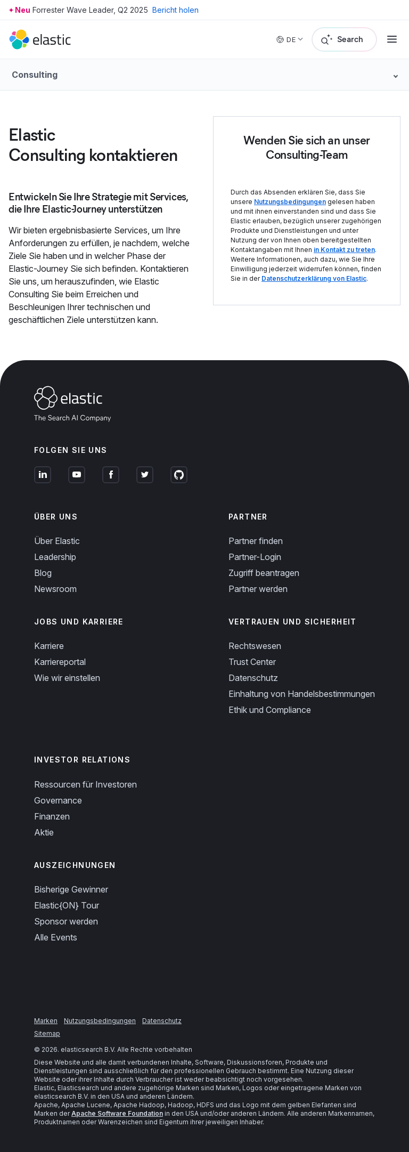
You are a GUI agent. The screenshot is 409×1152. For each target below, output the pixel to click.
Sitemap (47, 1033)
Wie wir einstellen (67, 677)
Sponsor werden (66, 921)
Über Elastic (57, 541)
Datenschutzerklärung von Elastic (313, 278)
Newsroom (55, 588)
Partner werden (258, 588)
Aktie (44, 832)
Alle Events (55, 937)
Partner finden (255, 541)
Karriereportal (60, 661)
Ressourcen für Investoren (85, 784)
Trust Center (252, 661)
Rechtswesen (254, 645)
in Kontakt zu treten (344, 250)
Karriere (49, 645)
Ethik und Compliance (269, 709)
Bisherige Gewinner (71, 889)
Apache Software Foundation (117, 1113)
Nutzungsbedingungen (290, 202)
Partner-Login (254, 556)
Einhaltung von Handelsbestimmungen (301, 693)
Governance (58, 800)
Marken (46, 1021)
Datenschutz (253, 677)
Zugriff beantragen (263, 572)
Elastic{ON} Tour (66, 905)
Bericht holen (175, 9)
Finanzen (52, 816)
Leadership (55, 556)
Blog (43, 572)
